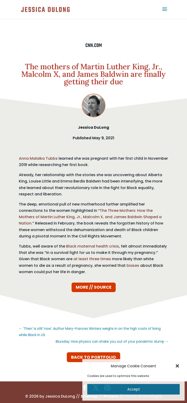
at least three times (92, 259)
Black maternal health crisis (92, 246)
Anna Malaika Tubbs (38, 158)
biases (133, 265)
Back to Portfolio (93, 357)
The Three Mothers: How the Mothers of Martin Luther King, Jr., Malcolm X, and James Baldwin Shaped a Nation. (90, 217)
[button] (177, 366)
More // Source (93, 287)
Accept (133, 389)
